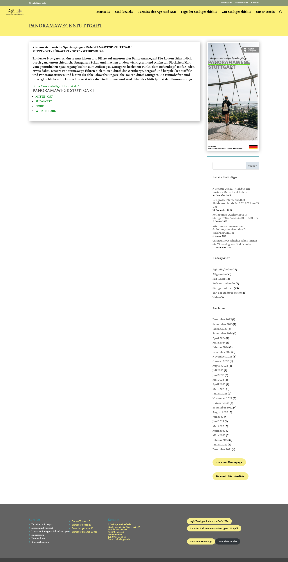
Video (216, 297)
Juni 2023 (218, 375)
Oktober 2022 (221, 403)
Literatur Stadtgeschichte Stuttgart (50, 531)
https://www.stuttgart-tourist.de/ (56, 86)
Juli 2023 (218, 370)
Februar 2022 (221, 440)
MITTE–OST (44, 96)
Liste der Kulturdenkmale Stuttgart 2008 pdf (214, 528)
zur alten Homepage (201, 541)
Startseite (103, 12)
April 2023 (219, 384)
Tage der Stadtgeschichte (199, 12)
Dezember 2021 (222, 449)
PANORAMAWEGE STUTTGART (63, 90)
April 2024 (219, 338)
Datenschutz (241, 3)
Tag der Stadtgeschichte (228, 292)
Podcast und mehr (224, 283)
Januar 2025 (220, 328)
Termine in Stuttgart (42, 524)
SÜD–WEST (43, 101)
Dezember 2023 (222, 352)
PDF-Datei (219, 278)
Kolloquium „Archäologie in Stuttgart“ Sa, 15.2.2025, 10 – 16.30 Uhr (235, 216)
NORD (39, 106)
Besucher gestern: (81, 528)
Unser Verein (265, 12)
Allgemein (219, 274)
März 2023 (219, 389)
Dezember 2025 (222, 319)
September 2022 (223, 407)
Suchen (252, 166)
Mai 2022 (218, 426)
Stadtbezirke (124, 12)
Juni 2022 (218, 421)
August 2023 (220, 365)
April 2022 (219, 430)
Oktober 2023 (221, 361)
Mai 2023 (218, 379)
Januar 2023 (220, 393)
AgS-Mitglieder (222, 269)
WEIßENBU (43, 111)
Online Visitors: (80, 521)
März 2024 (219, 342)
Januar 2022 (220, 444)
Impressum (226, 3)
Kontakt (255, 3)
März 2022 (219, 435)
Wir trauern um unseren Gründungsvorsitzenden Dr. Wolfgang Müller (230, 229)
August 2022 (220, 412)
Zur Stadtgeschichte (236, 12)
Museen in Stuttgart (42, 527)
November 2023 (222, 356)
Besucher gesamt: (81, 531)
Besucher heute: (80, 524)
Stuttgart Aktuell (223, 288)
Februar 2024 (221, 347)
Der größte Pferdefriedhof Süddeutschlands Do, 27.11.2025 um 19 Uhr (236, 203)
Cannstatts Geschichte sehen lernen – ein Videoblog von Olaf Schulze (236, 242)
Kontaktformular (40, 542)
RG (54, 111)
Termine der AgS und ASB (157, 12)
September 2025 (223, 324)
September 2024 (223, 333)
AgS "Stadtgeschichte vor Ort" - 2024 (209, 521)
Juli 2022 (218, 416)
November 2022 (222, 398)
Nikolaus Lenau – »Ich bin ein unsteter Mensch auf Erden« (231, 190)
